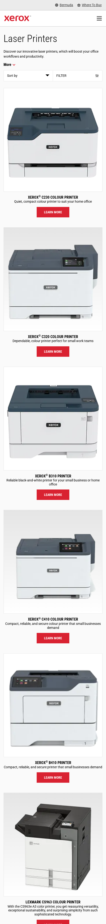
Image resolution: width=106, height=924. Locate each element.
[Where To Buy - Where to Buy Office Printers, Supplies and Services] (89, 5)
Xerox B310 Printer (53, 476)
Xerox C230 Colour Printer (53, 197)
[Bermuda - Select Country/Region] (64, 5)
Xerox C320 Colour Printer (53, 336)
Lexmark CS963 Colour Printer (53, 902)
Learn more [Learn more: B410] (53, 777)
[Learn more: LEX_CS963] (53, 845)
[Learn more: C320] (53, 279)
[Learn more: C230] (53, 140)
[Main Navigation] (99, 18)
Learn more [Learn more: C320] (53, 351)
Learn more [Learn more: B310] (53, 495)
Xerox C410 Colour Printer (53, 619)
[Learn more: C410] (53, 562)
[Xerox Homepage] (17, 18)
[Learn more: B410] (53, 705)
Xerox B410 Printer (53, 762)
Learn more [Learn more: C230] (53, 212)
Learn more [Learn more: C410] (53, 638)
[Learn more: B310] (53, 419)
